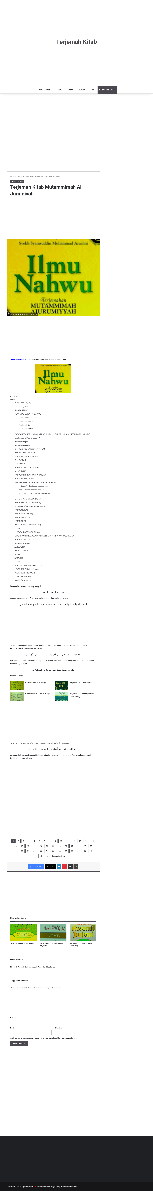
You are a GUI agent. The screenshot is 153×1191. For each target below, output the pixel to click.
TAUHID (49, 90)
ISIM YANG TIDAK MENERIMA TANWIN (30, 449)
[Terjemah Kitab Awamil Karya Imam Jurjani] (83, 932)
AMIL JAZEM (19, 547)
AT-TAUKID (18, 558)
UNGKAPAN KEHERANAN (24, 573)
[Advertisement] (76, 16)
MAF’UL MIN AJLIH (22, 517)
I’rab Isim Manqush (22, 445)
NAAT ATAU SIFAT (21, 551)
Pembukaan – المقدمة (23, 403)
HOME (40, 90)
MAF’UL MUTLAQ (21, 510)
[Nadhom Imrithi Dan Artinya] (17, 685)
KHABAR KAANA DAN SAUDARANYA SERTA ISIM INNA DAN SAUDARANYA (44, 536)
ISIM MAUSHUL (20, 464)
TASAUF (60, 90)
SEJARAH (82, 90)
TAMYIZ (17, 528)
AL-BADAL (18, 562)
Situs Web (58, 1028)
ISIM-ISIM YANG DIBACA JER (26, 540)
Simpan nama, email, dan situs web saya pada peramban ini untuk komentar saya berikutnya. (44, 1038)
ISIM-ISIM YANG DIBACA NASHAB (28, 499)
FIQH (93, 90)
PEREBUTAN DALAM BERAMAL (27, 569)
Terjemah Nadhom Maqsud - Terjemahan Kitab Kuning (36, 967)
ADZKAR (71, 90)
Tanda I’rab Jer (24, 425)
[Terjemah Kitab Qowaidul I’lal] (61, 685)
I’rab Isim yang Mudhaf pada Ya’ (27, 438)
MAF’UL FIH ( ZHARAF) (23, 514)
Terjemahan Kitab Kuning (45, 1187)
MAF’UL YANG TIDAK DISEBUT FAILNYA (30, 475)
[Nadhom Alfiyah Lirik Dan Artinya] (17, 696)
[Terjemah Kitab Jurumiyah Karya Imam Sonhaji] (61, 696)
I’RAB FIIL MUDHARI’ (22, 543)
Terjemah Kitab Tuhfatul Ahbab (22, 943)
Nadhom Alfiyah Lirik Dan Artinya (37, 693)
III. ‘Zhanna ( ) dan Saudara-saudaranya (34, 493)
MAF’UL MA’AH (20, 521)
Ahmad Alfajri (72, 1187)
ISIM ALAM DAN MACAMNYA (26, 456)
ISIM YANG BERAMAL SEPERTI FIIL (28, 565)
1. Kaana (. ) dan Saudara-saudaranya (33, 486)
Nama (12, 1018)
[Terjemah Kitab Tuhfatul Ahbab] (23, 932)
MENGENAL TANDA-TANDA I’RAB (27, 414)
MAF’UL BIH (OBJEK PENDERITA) (27, 503)
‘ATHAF (17, 554)
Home (13, 176)
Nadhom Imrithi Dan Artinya (35, 683)
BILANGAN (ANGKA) (22, 577)
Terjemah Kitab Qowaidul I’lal (81, 683)
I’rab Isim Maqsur (21, 442)
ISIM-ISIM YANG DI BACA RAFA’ (26, 467)
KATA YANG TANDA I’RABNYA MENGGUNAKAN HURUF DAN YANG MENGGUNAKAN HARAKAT (52, 434)
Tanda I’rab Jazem (26, 429)
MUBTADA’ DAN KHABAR (24, 479)
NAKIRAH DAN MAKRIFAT (24, 453)
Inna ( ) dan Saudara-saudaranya (31, 490)
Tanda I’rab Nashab (26, 421)
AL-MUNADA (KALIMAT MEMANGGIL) (29, 506)
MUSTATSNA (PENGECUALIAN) (27, 532)
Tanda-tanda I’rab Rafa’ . (28, 418)
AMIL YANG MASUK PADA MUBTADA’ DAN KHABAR (35, 482)
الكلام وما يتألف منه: (22, 406)
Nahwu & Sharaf (23, 176)
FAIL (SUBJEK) (20, 471)
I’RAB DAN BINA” (21, 410)
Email (12, 1028)
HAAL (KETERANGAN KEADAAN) (27, 525)
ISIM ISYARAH (20, 460)
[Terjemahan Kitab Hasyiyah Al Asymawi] (53, 932)
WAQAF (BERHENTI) (22, 580)
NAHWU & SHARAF (106, 90)
